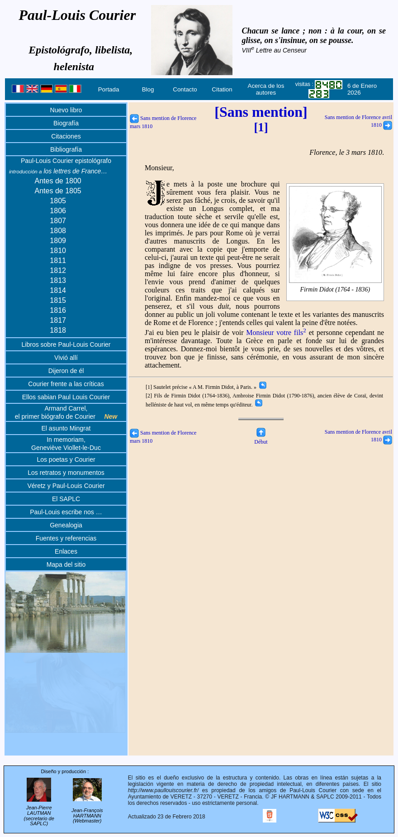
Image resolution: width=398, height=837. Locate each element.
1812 (58, 270)
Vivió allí (66, 357)
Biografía (66, 123)
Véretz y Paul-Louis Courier (65, 485)
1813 (58, 280)
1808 (58, 230)
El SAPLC (66, 498)
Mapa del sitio (66, 564)
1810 (58, 250)
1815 (58, 300)
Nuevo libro (66, 110)
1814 (58, 290)
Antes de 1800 (58, 181)
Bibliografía (66, 149)
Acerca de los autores (266, 89)
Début (260, 438)
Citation (222, 89)
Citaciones (66, 136)
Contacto (185, 89)
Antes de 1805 (58, 191)
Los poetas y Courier (66, 459)
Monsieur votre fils (276, 332)
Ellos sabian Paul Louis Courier (66, 397)
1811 (58, 260)
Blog (148, 89)
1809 (58, 240)
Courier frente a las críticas (66, 383)
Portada (108, 89)
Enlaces (66, 551)
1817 (58, 320)
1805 (58, 201)
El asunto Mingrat (66, 428)
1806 (58, 211)
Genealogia (66, 525)
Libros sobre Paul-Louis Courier (66, 344)
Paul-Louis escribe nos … (66, 512)
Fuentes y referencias (66, 538)
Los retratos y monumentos (66, 472)
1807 (58, 221)
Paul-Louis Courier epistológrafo (66, 160)
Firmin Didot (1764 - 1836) (335, 289)
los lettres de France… (58, 171)
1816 (58, 310)
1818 (58, 330)
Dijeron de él (66, 370)
